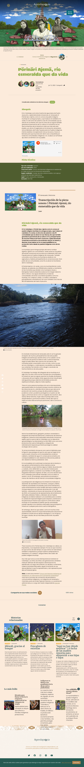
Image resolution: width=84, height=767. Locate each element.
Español (52, 102)
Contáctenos (60, 13)
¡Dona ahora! (70, 12)
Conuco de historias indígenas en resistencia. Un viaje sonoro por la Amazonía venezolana (41, 574)
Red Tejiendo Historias (42, 13)
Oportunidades (32, 13)
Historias (14, 13)
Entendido (76, 762)
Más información (66, 762)
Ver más (76, 619)
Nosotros (51, 13)
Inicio (7, 13)
